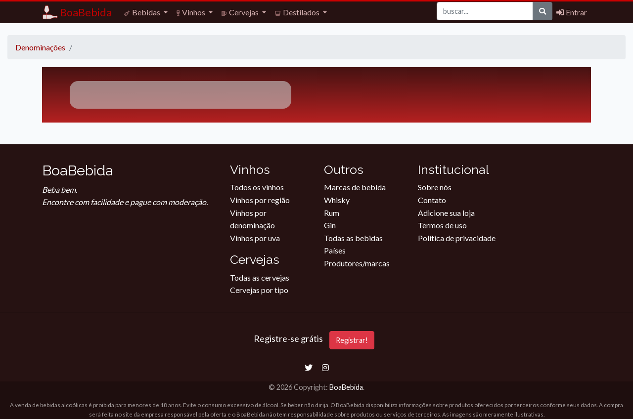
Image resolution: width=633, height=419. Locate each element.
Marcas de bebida (355, 187)
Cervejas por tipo (259, 289)
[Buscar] (485, 11)
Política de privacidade (457, 238)
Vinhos (192, 12)
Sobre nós (435, 187)
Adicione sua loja (446, 212)
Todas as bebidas (353, 238)
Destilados (298, 12)
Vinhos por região (260, 200)
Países (335, 250)
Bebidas (143, 12)
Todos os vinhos (257, 187)
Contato (432, 200)
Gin (330, 225)
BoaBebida (346, 387)
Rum (331, 212)
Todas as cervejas (259, 277)
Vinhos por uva (255, 238)
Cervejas (241, 12)
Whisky (337, 200)
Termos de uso (442, 225)
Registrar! (352, 340)
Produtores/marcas (357, 263)
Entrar (571, 12)
